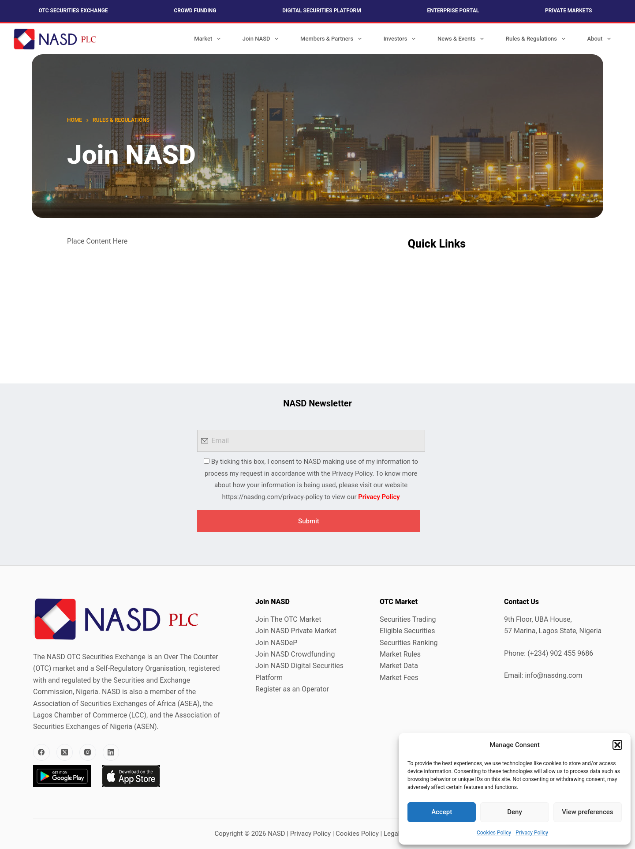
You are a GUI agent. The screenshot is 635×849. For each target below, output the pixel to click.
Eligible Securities (407, 631)
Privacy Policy (531, 833)
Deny (514, 812)
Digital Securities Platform (321, 11)
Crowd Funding (195, 11)
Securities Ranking (409, 643)
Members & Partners (332, 39)
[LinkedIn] (111, 752)
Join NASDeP (276, 643)
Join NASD (262, 39)
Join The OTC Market (288, 619)
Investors (401, 39)
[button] (617, 744)
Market (209, 39)
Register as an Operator (292, 689)
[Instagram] (87, 752)
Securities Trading (408, 619)
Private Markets (568, 11)
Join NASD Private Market (295, 631)
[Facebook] (41, 752)
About (600, 39)
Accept (441, 812)
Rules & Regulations (537, 39)
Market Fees (399, 677)
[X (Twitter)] (64, 752)
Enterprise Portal (453, 11)
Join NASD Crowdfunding (295, 654)
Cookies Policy (494, 833)
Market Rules (400, 654)
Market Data (399, 665)
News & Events (462, 39)
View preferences (587, 812)
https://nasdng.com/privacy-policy (272, 497)
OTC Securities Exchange (73, 11)
